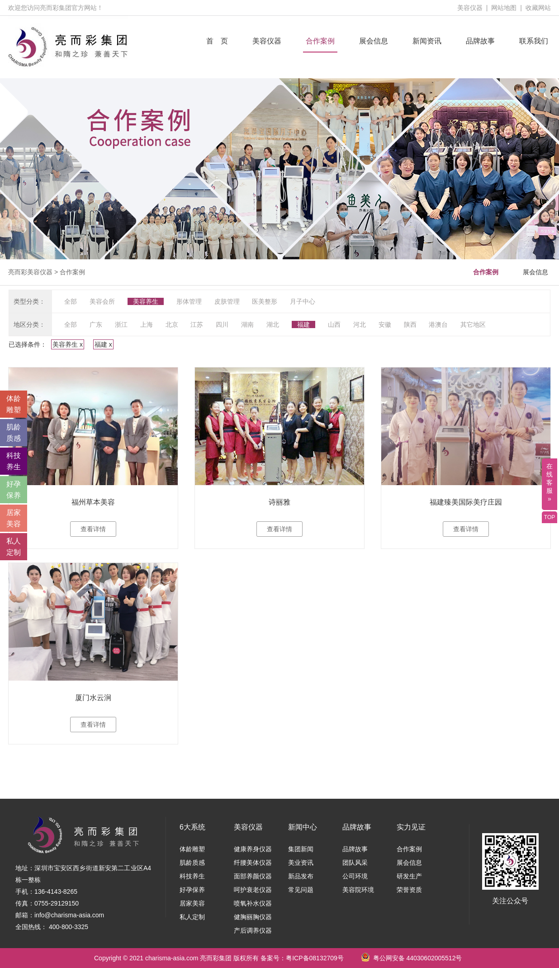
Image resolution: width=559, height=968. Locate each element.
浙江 (121, 324)
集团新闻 (300, 849)
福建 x (103, 344)
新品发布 (300, 876)
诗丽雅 (279, 502)
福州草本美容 (93, 502)
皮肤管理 (227, 301)
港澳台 (438, 324)
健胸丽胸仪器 (253, 916)
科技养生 (192, 876)
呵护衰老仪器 (253, 889)
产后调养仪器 (253, 930)
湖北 (272, 324)
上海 (146, 324)
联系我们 (533, 41)
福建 (303, 324)
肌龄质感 (192, 862)
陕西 (410, 324)
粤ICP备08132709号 (315, 958)
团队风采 (355, 862)
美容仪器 (470, 7)
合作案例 (320, 41)
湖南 (247, 324)
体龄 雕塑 (13, 404)
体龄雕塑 (192, 849)
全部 (70, 301)
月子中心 (302, 301)
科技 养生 (13, 461)
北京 (172, 324)
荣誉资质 (409, 889)
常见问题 (300, 889)
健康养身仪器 (253, 849)
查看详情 (93, 529)
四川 (222, 324)
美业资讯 (300, 862)
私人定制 (192, 916)
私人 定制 (13, 546)
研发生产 (409, 876)
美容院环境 (358, 889)
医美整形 (264, 301)
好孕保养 (192, 889)
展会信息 (373, 41)
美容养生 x (67, 344)
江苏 (196, 324)
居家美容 (192, 903)
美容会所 (102, 301)
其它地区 (473, 324)
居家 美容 (13, 518)
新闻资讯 (426, 41)
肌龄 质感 (13, 432)
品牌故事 (480, 41)
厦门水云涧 (93, 697)
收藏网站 (538, 7)
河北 (359, 324)
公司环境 (355, 876)
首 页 (217, 41)
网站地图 (503, 7)
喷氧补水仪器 (253, 903)
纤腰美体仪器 (253, 862)
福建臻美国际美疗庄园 (466, 502)
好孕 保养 (13, 489)
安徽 (385, 324)
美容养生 (145, 301)
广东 (96, 324)
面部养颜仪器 (253, 876)
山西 (334, 324)
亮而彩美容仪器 (30, 272)
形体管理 (189, 301)
